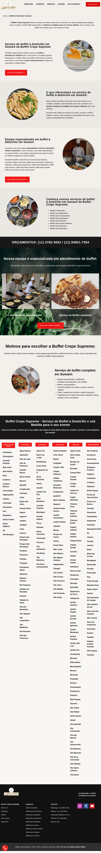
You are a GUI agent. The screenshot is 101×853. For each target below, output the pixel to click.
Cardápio (40, 4)
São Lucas (57, 549)
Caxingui (23, 493)
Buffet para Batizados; (59, 213)
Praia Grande (92, 581)
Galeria (61, 4)
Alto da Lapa (25, 459)
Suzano (90, 633)
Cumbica (91, 482)
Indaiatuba (91, 520)
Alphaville (24, 455)
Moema (73, 670)
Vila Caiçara (92, 650)
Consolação (8, 490)
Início (5, 16)
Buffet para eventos (32, 825)
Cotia (22, 497)
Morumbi (74, 674)
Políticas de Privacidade (59, 818)
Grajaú (73, 555)
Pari (4, 511)
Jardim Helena (59, 522)
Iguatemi (57, 496)
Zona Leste (60, 444)
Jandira (23, 520)
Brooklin (73, 468)
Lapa (22, 529)
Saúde (73, 720)
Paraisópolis (75, 687)
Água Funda (75, 450)
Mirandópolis (75, 666)
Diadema (90, 486)
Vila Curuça (58, 576)
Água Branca (25, 450)
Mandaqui (40, 512)
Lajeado (56, 526)
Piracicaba (91, 572)
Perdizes (23, 550)
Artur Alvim (58, 455)
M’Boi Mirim (75, 662)
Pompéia (23, 563)
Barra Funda (25, 476)
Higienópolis (8, 494)
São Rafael (74, 712)
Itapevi (22, 512)
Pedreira (73, 695)
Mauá (89, 549)
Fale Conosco (74, 4)
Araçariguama (93, 463)
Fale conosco (5, 818)
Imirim (39, 483)
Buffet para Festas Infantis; (61, 223)
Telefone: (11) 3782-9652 (59, 811)
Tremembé (40, 538)
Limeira (90, 545)
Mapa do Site (55, 821)
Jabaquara (74, 598)
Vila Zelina (57, 597)
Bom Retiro (7, 471)
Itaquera (56, 504)
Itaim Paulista (59, 500)
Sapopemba (58, 564)
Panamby (74, 678)
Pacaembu (7, 507)
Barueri (23, 481)
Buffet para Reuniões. (59, 228)
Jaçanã (39, 487)
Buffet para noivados (33, 832)
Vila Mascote (75, 753)
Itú (88, 533)
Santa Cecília (8, 519)
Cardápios (4, 811)
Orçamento (4, 821)
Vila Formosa (59, 581)
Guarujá (90, 508)
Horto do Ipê (75, 570)
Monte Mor (91, 564)
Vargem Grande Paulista (90, 643)
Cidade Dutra (75, 540)
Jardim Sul (74, 650)
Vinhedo (90, 655)
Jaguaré (23, 516)
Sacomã (73, 703)
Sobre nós (28, 4)
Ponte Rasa (58, 545)
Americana (91, 459)
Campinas (91, 478)
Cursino (73, 551)
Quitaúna (23, 574)
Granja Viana (25, 508)
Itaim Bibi (74, 587)
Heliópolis (74, 566)
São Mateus (58, 553)
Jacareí (90, 537)
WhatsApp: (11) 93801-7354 (60, 807)
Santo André (92, 589)
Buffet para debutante (33, 821)
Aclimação (7, 452)
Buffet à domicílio (31, 807)
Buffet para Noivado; (58, 225)
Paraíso (73, 683)
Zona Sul (76, 444)
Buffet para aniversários (34, 811)
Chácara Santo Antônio (73, 513)
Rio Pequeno (25, 585)
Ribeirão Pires (93, 585)
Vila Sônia (74, 774)
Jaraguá (23, 524)
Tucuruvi (40, 542)
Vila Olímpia (75, 764)
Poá (88, 577)
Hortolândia (92, 516)
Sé (4, 530)
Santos (90, 593)
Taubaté (90, 637)
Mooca (56, 530)
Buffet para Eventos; (58, 220)
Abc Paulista (92, 450)
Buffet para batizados (33, 814)
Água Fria (40, 450)
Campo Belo (75, 472)
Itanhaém (91, 524)
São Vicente (92, 618)
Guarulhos (91, 512)
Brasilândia (41, 461)
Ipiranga (73, 583)
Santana (39, 527)
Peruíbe (90, 568)
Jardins (6, 499)
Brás (5, 475)
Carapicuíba (25, 489)
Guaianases (58, 492)
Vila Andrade (75, 724)
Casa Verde (41, 466)
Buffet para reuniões (32, 835)
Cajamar (90, 474)
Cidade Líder (58, 467)
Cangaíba (57, 463)
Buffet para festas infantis (34, 828)
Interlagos (74, 579)
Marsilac (73, 658)
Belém (56, 459)
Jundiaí (90, 541)
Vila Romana (25, 631)
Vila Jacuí (57, 585)
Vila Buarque (8, 534)
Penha (56, 541)
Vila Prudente (59, 593)
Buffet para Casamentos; (60, 215)
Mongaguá (91, 560)
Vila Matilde (58, 589)
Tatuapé (56, 568)
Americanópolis (60, 450)
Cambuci (6, 479)
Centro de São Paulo (8, 445)
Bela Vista (7, 467)
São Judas (74, 707)
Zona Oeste (25, 444)
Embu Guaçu (92, 490)
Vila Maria (40, 553)
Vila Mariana (75, 748)
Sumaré (23, 596)
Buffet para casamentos (34, 818)
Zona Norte (42, 444)
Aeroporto (91, 455)
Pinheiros (24, 555)
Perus (38, 523)
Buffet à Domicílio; (57, 210)
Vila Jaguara (25, 613)
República (7, 515)
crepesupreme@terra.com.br (60, 814)
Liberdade (7, 503)
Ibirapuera (74, 575)
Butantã (23, 485)
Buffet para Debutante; (59, 218)
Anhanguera (8, 456)
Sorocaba (91, 629)
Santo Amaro (75, 716)
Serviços (51, 4)
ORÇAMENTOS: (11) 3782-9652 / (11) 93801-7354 (50, 242)
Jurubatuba (75, 654)
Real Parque (75, 699)
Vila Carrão (58, 572)
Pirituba (23, 559)
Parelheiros (75, 691)
